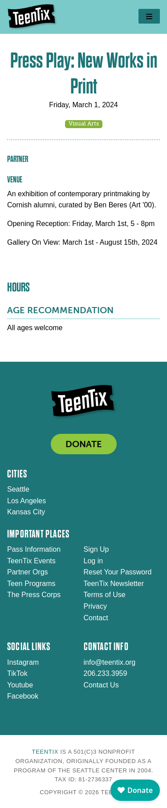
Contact (96, 618)
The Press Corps (34, 594)
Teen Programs (31, 583)
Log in (93, 561)
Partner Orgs (27, 572)
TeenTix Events (31, 561)
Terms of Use (105, 594)
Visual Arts (84, 123)
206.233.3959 (105, 673)
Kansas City (26, 512)
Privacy (95, 606)
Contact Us (101, 685)
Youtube (20, 685)
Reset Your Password (118, 572)
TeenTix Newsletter (114, 583)
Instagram (23, 662)
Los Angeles (26, 501)
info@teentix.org (110, 662)
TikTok (17, 673)
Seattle (18, 489)
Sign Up (96, 549)
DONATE (83, 444)
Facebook (22, 696)
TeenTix (45, 751)
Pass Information (34, 549)
